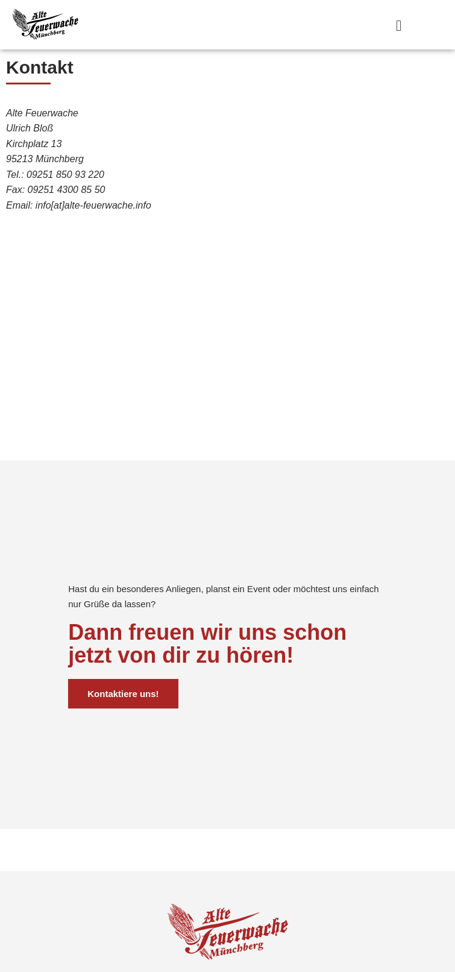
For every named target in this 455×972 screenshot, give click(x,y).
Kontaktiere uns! (122, 728)
